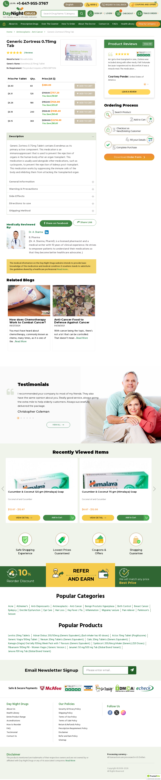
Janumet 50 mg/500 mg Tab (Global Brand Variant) (95, 648)
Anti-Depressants (40, 607)
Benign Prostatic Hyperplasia (99, 607)
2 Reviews (28, 52)
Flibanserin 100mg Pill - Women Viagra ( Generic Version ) (37, 648)
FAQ (9, 729)
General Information (22, 181)
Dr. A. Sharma (36, 233)
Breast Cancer (141, 607)
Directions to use (20, 203)
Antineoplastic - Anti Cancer (29, 31)
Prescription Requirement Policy (73, 729)
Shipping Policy (65, 713)
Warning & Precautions (24, 188)
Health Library (127, 23)
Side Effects (17, 196)
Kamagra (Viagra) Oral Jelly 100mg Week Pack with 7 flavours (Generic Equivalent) (49, 644)
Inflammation (92, 611)
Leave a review (129, 91)
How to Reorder (14, 725)
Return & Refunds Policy (69, 725)
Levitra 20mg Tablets (19, 636)
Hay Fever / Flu (75, 611)
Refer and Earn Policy (68, 737)
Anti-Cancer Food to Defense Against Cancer (71, 322)
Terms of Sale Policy (68, 721)
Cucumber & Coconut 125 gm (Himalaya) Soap (36, 492)
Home (9, 31)
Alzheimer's (22, 607)
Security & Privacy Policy (70, 710)
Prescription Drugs (29, 23)
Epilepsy (12, 611)
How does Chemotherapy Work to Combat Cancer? (27, 322)
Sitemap (62, 741)
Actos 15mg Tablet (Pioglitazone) (129, 636)
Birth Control (124, 607)
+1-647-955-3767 (32, 3)
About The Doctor (87, 23)
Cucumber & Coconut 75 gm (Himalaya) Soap (109, 492)
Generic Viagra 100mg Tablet (22, 640)
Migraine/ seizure (110, 611)
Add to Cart (84, 85)
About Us (13, 23)
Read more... (63, 270)
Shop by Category (147, 23)
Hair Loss (59, 611)
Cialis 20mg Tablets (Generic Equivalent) (107, 640)
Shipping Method (21, 211)
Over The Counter (50, 23)
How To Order (68, 23)
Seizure (12, 615)
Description (17, 135)
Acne (10, 607)
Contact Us (104, 23)
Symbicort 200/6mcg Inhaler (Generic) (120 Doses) (118, 644)
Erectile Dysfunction (30, 611)
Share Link (84, 223)
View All (147, 43)
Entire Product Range (16, 717)
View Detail (22, 518)
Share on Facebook (54, 223)
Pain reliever (128, 611)
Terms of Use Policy (68, 717)
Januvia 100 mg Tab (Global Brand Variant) (29, 652)
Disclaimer (63, 733)
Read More (21, 342)
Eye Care (48, 611)
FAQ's (115, 23)
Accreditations (13, 721)
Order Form (127, 156)
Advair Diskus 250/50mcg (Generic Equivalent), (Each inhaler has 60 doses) (71, 636)
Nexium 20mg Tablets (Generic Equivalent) (62, 640)
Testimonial (12, 733)
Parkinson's (143, 611)
